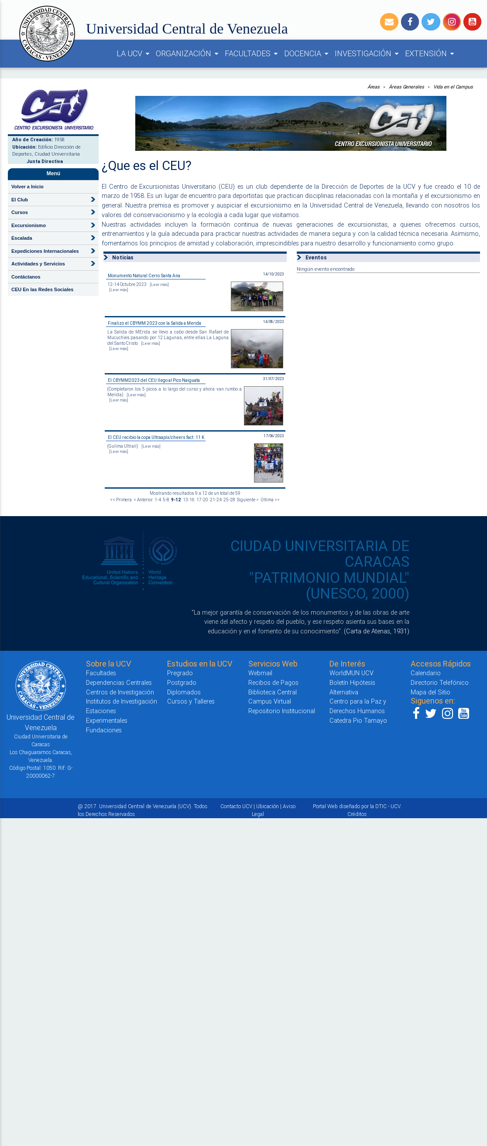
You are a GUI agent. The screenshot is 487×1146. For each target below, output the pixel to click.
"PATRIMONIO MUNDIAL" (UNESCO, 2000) (329, 585)
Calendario (426, 673)
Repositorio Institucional (281, 711)
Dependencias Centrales (119, 682)
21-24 (216, 500)
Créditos (357, 814)
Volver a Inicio (27, 186)
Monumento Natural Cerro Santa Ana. (145, 276)
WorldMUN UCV (351, 673)
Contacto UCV (236, 806)
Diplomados (184, 692)
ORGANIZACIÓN (188, 54)
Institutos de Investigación (121, 701)
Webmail (260, 673)
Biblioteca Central (272, 692)
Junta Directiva (45, 161)
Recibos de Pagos (273, 682)
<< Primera (121, 500)
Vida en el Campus (453, 87)
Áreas (373, 87)
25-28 (229, 500)
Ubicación (267, 806)
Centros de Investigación (120, 692)
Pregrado (180, 673)
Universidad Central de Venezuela (187, 28)
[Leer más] (159, 284)
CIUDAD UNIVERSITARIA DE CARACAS (319, 554)
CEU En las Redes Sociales (42, 289)
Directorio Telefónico (440, 682)
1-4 (157, 500)
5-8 (166, 500)
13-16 (189, 500)
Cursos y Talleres (191, 701)
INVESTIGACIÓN (368, 54)
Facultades (101, 673)
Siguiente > (248, 500)
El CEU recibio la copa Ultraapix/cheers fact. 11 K (156, 437)
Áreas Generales (406, 87)
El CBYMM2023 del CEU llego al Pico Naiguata (154, 380)
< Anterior (143, 500)
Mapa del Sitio (430, 692)
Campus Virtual (269, 701)
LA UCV (134, 54)
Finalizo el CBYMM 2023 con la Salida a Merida (154, 323)
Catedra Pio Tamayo (358, 720)
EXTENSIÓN (431, 54)
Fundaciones (104, 730)
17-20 (202, 500)
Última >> (270, 500)
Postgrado (181, 682)
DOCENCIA (307, 54)
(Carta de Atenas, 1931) (376, 631)
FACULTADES (253, 54)
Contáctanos (26, 276)
